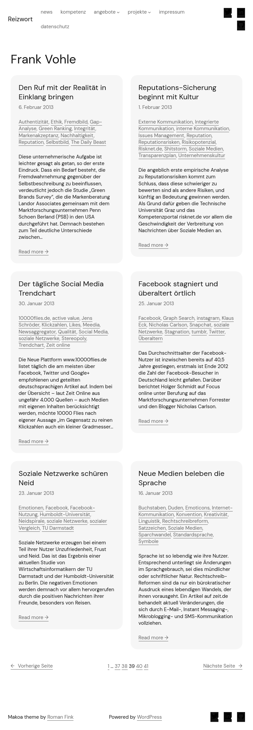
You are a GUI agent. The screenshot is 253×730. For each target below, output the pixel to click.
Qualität (67, 331)
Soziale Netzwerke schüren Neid (63, 478)
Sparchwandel (155, 534)
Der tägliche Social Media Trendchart (61, 288)
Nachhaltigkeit (77, 135)
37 (117, 666)
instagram (208, 318)
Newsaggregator (37, 331)
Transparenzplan (157, 155)
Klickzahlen (54, 324)
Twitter (217, 331)
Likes (74, 324)
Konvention (189, 514)
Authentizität (34, 122)
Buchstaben (152, 507)
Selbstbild (57, 142)
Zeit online (58, 345)
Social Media (93, 331)
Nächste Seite (222, 666)
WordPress (149, 717)
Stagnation (177, 331)
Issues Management (162, 135)
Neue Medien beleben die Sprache (182, 478)
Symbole (149, 541)
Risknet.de (150, 148)
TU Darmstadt (58, 528)
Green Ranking (55, 128)
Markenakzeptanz (39, 135)
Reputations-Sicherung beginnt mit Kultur (178, 92)
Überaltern (151, 338)
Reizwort (20, 19)
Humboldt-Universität (65, 514)
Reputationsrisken (159, 142)
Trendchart (31, 345)
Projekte (137, 12)
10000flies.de (34, 318)
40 (139, 666)
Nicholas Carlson (168, 324)
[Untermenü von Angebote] (118, 12)
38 (125, 666)
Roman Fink (60, 717)
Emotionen (31, 507)
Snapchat (200, 324)
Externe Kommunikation (166, 122)
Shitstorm (175, 148)
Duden (175, 507)
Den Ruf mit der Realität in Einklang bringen (62, 92)
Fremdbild (76, 122)
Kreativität (216, 514)
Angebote (104, 12)
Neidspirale (32, 521)
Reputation (31, 142)
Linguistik (149, 521)
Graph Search (178, 318)
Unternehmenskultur (201, 155)
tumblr (198, 331)
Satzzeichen (152, 528)
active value (65, 318)
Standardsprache (193, 534)
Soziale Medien (206, 148)
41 (146, 666)
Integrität (84, 128)
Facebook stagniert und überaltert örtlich (178, 288)
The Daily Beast (88, 142)
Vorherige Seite (32, 666)
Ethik (56, 122)
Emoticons (197, 507)
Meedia (91, 324)
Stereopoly (74, 338)
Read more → (34, 251)
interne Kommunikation (202, 128)
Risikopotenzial (199, 142)
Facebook (150, 318)
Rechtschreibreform (185, 521)
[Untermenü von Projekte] (149, 12)
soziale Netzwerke (39, 338)
